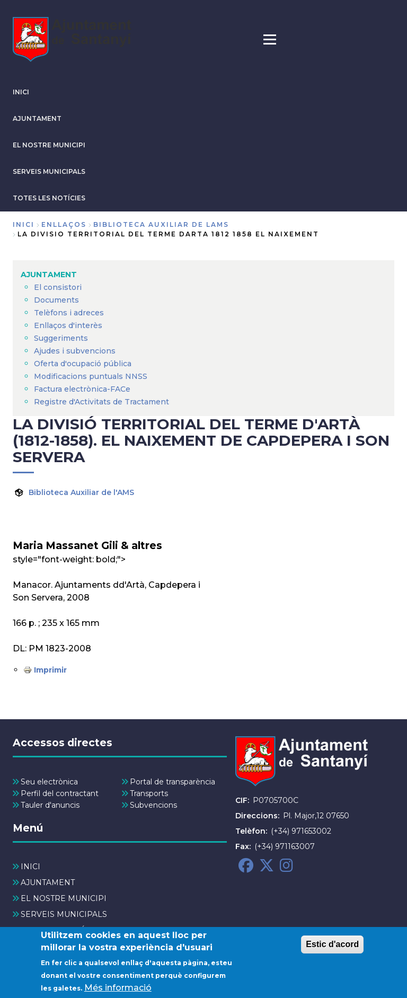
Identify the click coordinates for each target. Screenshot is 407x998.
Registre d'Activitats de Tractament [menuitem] (101, 402)
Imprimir (50, 670)
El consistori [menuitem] (58, 287)
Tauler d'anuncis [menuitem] (50, 805)
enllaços (63, 224)
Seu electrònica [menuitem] (49, 781)
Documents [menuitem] (56, 300)
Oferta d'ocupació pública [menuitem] (82, 363)
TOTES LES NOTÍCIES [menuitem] (61, 930)
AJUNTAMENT (37, 118)
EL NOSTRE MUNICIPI (49, 145)
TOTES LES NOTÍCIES (49, 198)
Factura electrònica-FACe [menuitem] (82, 389)
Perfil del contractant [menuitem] (60, 793)
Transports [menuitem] (149, 793)
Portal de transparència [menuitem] (172, 781)
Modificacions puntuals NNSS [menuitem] (90, 376)
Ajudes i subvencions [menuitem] (75, 351)
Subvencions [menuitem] (153, 805)
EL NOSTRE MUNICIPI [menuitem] (64, 898)
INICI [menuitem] (30, 866)
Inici (23, 224)
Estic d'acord (332, 948)
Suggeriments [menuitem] (61, 338)
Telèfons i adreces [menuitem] (69, 312)
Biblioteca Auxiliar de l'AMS (81, 492)
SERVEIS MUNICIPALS (49, 171)
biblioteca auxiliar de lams (161, 224)
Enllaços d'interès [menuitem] (68, 325)
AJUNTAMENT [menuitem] (49, 274)
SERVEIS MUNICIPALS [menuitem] (64, 914)
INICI (21, 92)
